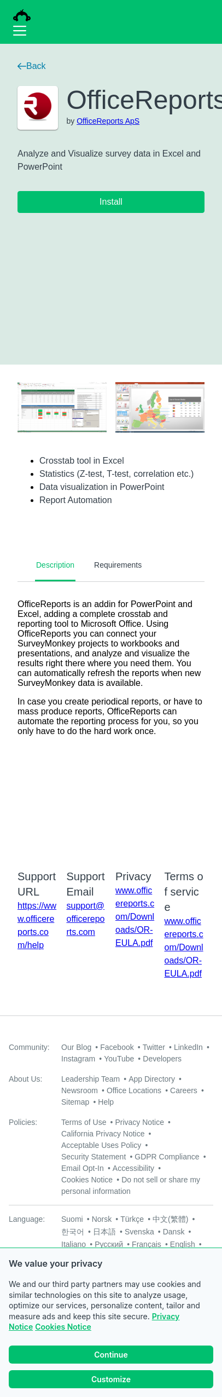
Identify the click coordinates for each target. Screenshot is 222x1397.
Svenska (139, 1231)
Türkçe (132, 1219)
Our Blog (76, 1047)
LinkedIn (188, 1047)
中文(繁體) (170, 1219)
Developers (162, 1058)
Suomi (72, 1219)
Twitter (154, 1047)
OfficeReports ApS (108, 121)
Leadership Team (90, 1079)
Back (31, 66)
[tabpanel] (111, 719)
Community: (29, 1047)
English (182, 1244)
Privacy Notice (139, 1122)
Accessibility (133, 1168)
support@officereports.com (86, 919)
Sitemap (75, 1102)
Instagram (78, 1058)
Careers (183, 1090)
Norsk (102, 1219)
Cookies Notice (63, 1326)
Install (111, 201)
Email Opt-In (82, 1168)
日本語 (104, 1231)
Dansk (174, 1231)
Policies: (23, 1122)
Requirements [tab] (118, 565)
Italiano (73, 1244)
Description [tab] (55, 565)
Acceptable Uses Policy (101, 1145)
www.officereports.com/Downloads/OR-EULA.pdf (134, 917)
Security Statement (93, 1156)
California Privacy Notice (103, 1133)
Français (146, 1244)
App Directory (151, 1079)
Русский (109, 1244)
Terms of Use (83, 1122)
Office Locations (134, 1090)
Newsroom (79, 1090)
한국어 (72, 1231)
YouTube (119, 1058)
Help (106, 1102)
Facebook (116, 1047)
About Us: (25, 1079)
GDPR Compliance (167, 1156)
